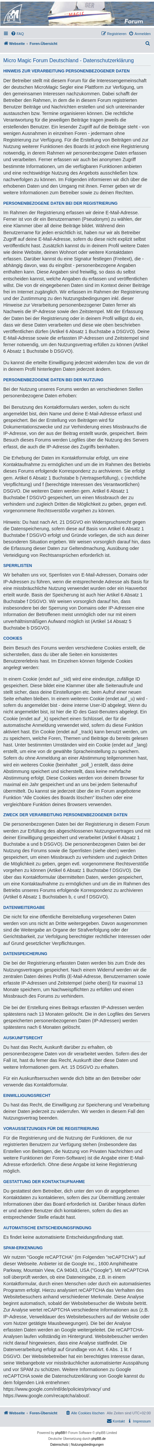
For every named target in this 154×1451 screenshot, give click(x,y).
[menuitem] (17, 34)
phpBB (60, 1433)
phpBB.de (98, 1439)
